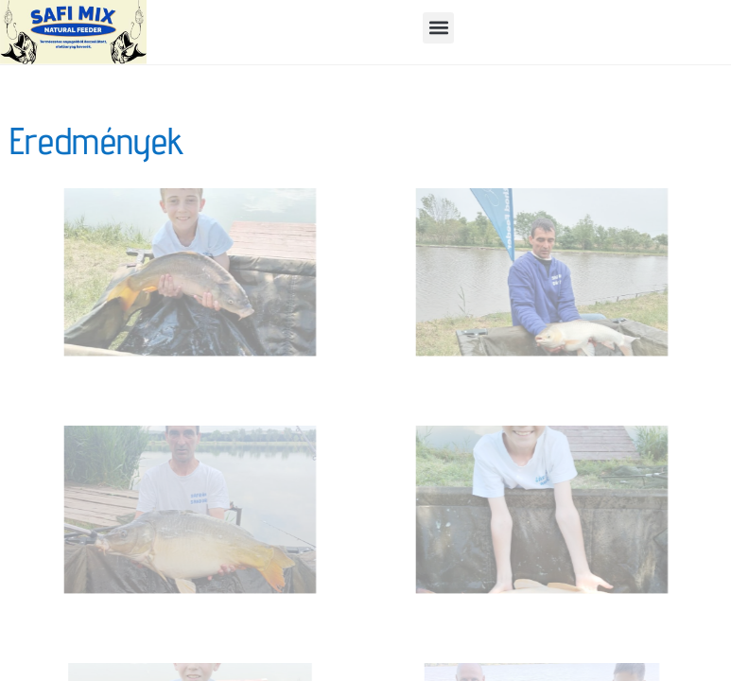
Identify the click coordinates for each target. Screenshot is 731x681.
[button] (438, 28)
